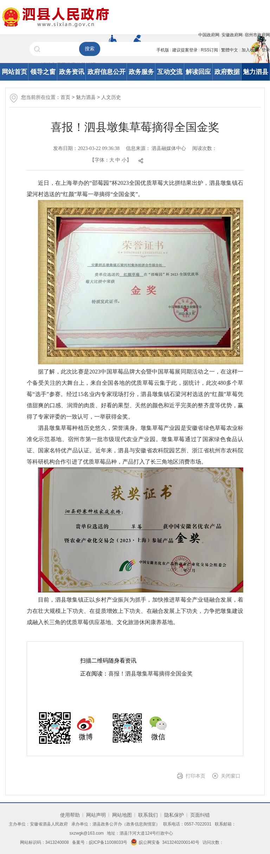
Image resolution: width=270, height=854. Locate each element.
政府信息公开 (107, 71)
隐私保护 (174, 815)
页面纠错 (200, 815)
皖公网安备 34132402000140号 (165, 842)
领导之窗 (43, 71)
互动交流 (169, 71)
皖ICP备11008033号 (108, 842)
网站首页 (14, 71)
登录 (266, 50)
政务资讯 (71, 71)
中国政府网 (208, 34)
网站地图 (122, 815)
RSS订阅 (209, 50)
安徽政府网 (232, 34)
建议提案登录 (185, 50)
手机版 (162, 50)
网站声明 (96, 815)
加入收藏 (250, 50)
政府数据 (227, 71)
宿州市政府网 (257, 34)
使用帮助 (70, 815)
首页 (65, 97)
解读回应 (198, 71)
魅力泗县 (255, 71)
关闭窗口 (230, 776)
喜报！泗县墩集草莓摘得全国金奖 (150, 674)
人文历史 (111, 97)
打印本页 (195, 776)
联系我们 (148, 815)
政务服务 (141, 71)
